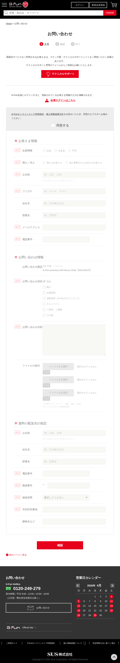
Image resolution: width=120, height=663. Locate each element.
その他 (50, 315)
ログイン (79, 5)
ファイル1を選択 (58, 366)
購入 (49, 287)
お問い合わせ (39, 608)
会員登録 (51, 292)
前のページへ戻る (18, 555)
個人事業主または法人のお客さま (85, 162)
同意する (62, 125)
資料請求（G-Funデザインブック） (64, 298)
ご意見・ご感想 (54, 309)
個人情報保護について (74, 643)
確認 (60, 545)
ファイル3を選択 (58, 392)
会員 (49, 150)
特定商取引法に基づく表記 (104, 643)
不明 (74, 150)
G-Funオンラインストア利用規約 (27, 114)
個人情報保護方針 (55, 114)
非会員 (61, 150)
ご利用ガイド (11, 643)
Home (9, 23)
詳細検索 (110, 13)
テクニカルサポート (60, 74)
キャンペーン (53, 304)
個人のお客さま (54, 162)
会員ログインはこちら (60, 100)
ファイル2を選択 (58, 379)
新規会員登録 (98, 5)
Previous (78, 585)
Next (112, 585)
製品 (49, 281)
